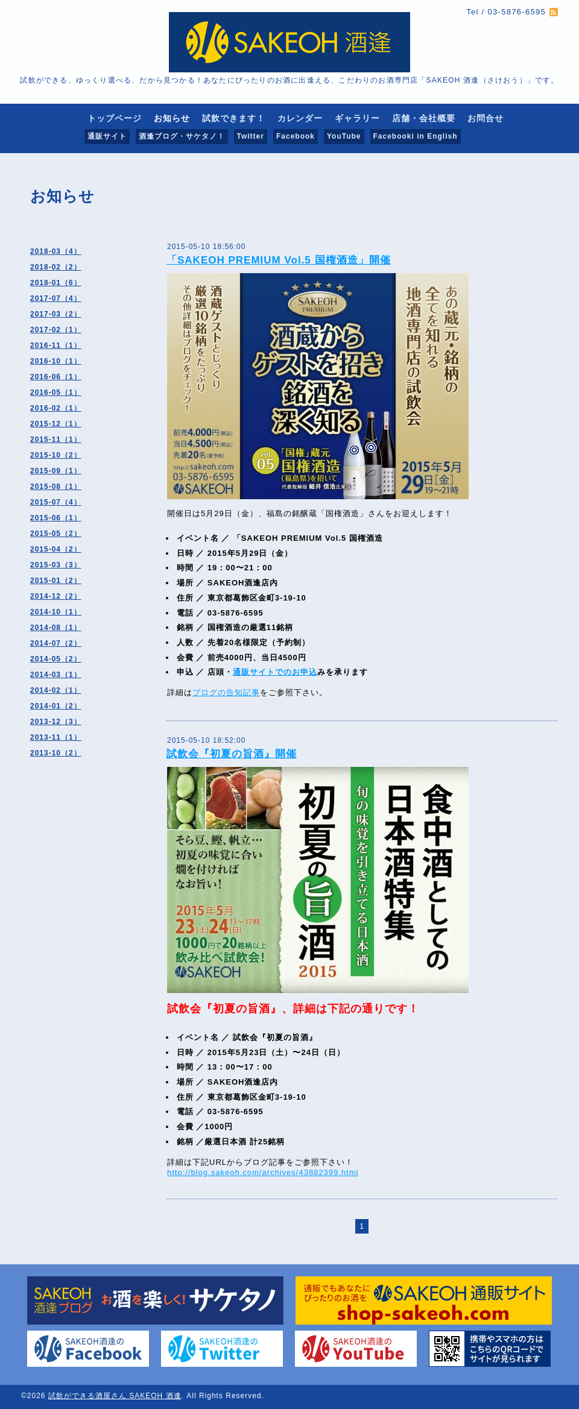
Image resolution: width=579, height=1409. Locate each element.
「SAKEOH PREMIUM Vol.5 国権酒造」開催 (278, 260)
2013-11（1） (55, 737)
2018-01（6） (55, 283)
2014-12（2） (55, 596)
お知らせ (172, 118)
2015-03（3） (55, 565)
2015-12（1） (55, 424)
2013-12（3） (55, 721)
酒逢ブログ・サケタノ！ (182, 136)
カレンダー (300, 118)
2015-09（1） (55, 471)
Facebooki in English (415, 136)
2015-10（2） (55, 455)
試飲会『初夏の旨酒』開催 (231, 754)
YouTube (344, 136)
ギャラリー (357, 118)
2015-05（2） (55, 533)
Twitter (250, 136)
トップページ (114, 118)
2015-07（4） (55, 502)
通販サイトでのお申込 (275, 671)
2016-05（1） (55, 392)
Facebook (295, 136)
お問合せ (485, 118)
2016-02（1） (55, 408)
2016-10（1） (55, 361)
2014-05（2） (55, 659)
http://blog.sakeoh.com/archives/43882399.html (262, 1172)
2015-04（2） (55, 549)
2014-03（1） (55, 674)
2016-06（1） (55, 377)
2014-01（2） (55, 706)
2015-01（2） (55, 580)
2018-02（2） (55, 267)
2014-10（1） (55, 612)
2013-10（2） (55, 753)
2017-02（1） (55, 330)
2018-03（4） (55, 251)
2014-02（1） (55, 690)
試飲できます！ (233, 118)
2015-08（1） (55, 486)
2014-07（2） (55, 643)
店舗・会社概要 (423, 118)
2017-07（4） (55, 298)
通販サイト (107, 136)
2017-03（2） (55, 314)
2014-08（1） (55, 627)
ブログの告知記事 (226, 692)
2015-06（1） (55, 518)
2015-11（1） (55, 439)
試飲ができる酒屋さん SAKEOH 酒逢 (115, 1396)
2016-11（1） (55, 345)
